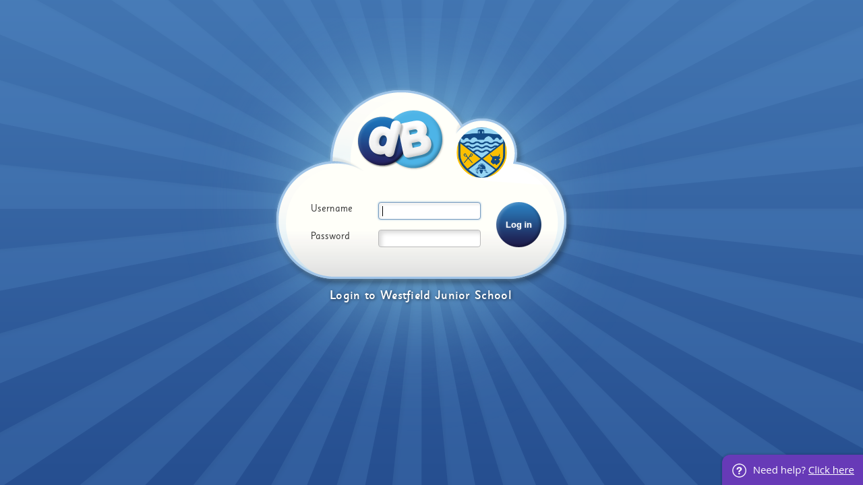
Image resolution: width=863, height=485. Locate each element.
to (370, 295)
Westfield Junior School (446, 295)
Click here (831, 469)
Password (330, 236)
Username (332, 209)
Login (345, 295)
